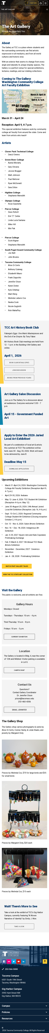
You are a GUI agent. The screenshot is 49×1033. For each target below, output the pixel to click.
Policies (24, 1012)
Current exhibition (19, 637)
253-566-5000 (10, 969)
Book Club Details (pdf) (19, 362)
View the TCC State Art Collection (17, 574)
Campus (24, 1006)
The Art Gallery (24, 9)
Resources (24, 1018)
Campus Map (19, 670)
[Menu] (45, 3)
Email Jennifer (19, 710)
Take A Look (19, 926)
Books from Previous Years (19, 378)
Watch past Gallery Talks (17, 566)
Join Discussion (19, 370)
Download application (19, 469)
